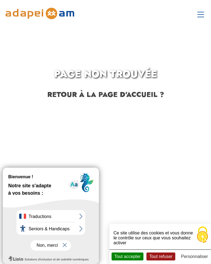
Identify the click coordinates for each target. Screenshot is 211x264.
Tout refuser (160, 256)
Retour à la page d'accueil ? (105, 94)
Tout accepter (127, 256)
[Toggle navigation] (201, 13)
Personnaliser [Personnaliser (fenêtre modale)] (194, 256)
